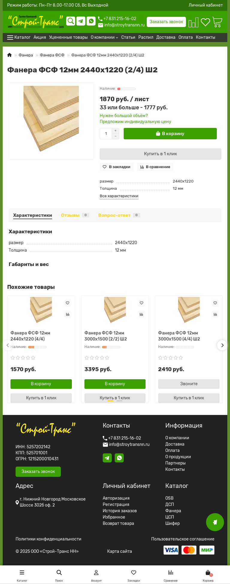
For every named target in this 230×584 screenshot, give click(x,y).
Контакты (175, 470)
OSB (169, 498)
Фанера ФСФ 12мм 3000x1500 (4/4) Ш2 (179, 336)
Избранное (114, 517)
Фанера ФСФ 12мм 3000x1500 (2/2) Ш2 (105, 336)
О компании (177, 438)
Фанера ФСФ (52, 55)
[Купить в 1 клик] (160, 154)
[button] (8, 345)
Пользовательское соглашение (182, 539)
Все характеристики (119, 196)
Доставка (174, 444)
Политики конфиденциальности (48, 539)
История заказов (120, 511)
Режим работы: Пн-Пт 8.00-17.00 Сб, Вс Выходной (57, 5)
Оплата (172, 451)
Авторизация (116, 498)
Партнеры (175, 463)
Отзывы (75, 215)
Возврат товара (118, 524)
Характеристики (32, 215)
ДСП (169, 505)
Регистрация (116, 505)
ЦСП (169, 517)
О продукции (178, 457)
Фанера (26, 55)
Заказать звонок (166, 21)
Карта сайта (119, 551)
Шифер (172, 524)
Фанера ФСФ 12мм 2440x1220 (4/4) (30, 336)
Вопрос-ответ (119, 215)
